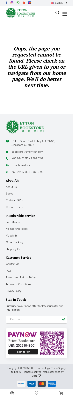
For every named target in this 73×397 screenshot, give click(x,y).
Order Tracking (14, 242)
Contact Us (12, 264)
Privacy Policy (13, 291)
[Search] (57, 13)
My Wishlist (12, 235)
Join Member (13, 222)
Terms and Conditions (18, 284)
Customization (14, 207)
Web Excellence (51, 372)
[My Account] (12, 393)
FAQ (8, 270)
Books (9, 193)
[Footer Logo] (25, 126)
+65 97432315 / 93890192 (27, 158)
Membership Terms (16, 228)
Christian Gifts (14, 200)
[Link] (6, 2)
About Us (11, 187)
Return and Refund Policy (21, 277)
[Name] (63, 320)
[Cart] (61, 393)
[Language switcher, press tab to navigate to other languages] (59, 3)
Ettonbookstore (21, 165)
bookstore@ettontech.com (27, 151)
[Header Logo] (20, 13)
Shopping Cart (14, 249)
